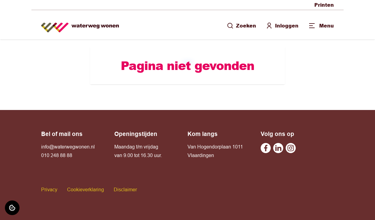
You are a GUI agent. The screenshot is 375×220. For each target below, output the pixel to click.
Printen (324, 4)
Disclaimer (125, 189)
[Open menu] (321, 25)
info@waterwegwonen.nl (68, 146)
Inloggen (282, 25)
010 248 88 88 (56, 155)
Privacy (49, 189)
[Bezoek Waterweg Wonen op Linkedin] (278, 148)
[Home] (80, 25)
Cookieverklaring (85, 189)
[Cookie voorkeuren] (12, 207)
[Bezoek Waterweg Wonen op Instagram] (291, 148)
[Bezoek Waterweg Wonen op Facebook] (266, 148)
